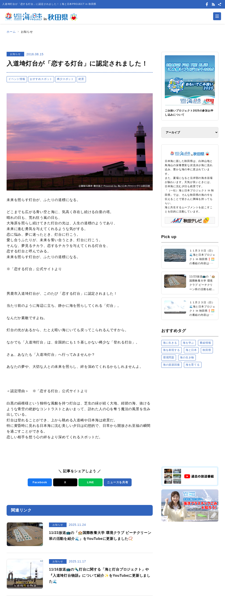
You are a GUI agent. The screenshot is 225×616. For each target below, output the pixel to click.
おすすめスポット (41, 79)
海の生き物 (187, 357)
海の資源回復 (171, 364)
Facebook (39, 482)
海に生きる (170, 342)
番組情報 (205, 342)
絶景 (81, 79)
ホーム (11, 31)
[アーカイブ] (189, 132)
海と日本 (191, 350)
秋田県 (207, 350)
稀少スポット (65, 79)
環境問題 (168, 357)
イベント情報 (16, 79)
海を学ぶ (188, 342)
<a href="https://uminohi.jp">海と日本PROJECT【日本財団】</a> (189, 416)
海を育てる (193, 364)
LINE (90, 482)
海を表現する (171, 350)
